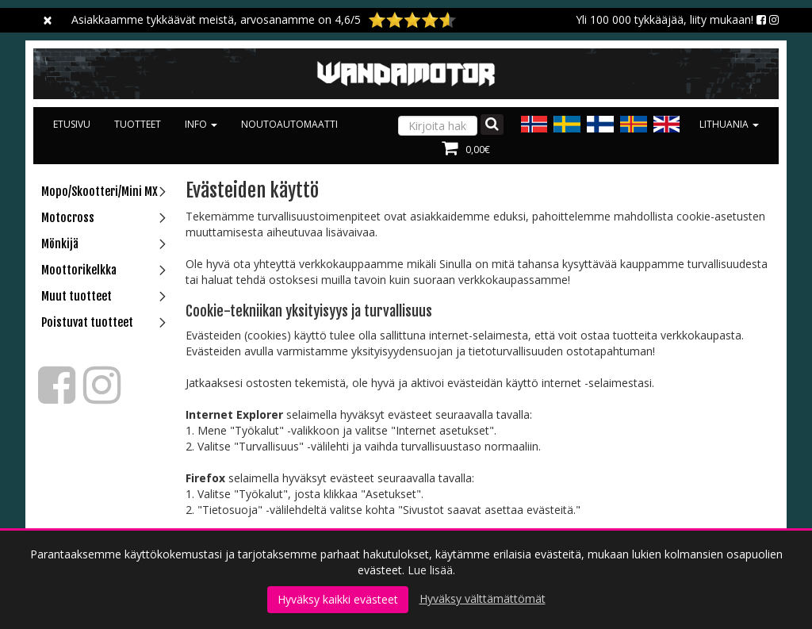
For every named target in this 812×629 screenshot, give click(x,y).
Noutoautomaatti (289, 124)
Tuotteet (137, 124)
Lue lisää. (431, 569)
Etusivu (71, 124)
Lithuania (729, 124)
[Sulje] (48, 20)
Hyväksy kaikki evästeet (338, 599)
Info (201, 124)
